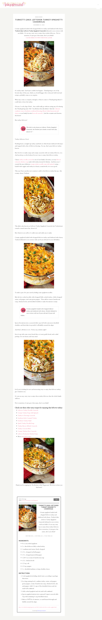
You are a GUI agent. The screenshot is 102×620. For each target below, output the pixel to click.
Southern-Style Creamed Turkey (27, 418)
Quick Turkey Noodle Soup (26, 423)
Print (56, 499)
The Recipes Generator (41, 610)
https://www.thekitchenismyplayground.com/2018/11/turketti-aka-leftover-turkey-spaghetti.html (37, 607)
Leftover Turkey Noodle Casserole (28, 410)
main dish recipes (26, 436)
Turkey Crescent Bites (24, 428)
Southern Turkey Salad (24, 421)
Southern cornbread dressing (33, 111)
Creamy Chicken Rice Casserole (27, 431)
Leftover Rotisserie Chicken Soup (28, 434)
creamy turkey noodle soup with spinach (42, 164)
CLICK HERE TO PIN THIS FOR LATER (39, 38)
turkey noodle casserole (26, 159)
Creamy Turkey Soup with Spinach (28, 413)
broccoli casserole (37, 113)
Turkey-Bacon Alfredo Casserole (27, 426)
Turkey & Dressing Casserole (26, 415)
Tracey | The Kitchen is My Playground (30, 500)
